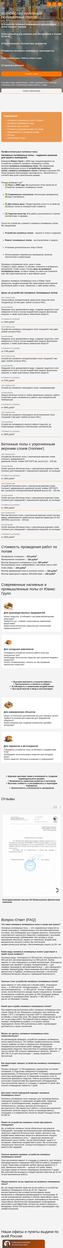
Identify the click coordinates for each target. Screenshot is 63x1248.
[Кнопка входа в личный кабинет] (49, 4)
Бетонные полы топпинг (18, 126)
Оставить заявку (31, 74)
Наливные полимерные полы (20, 123)
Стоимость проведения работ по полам (25, 129)
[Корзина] (54, 4)
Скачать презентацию (31, 91)
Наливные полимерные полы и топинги (25, 120)
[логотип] (7, 4)
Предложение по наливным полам (23, 132)
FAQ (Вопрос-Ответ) (16, 138)
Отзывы (11, 135)
